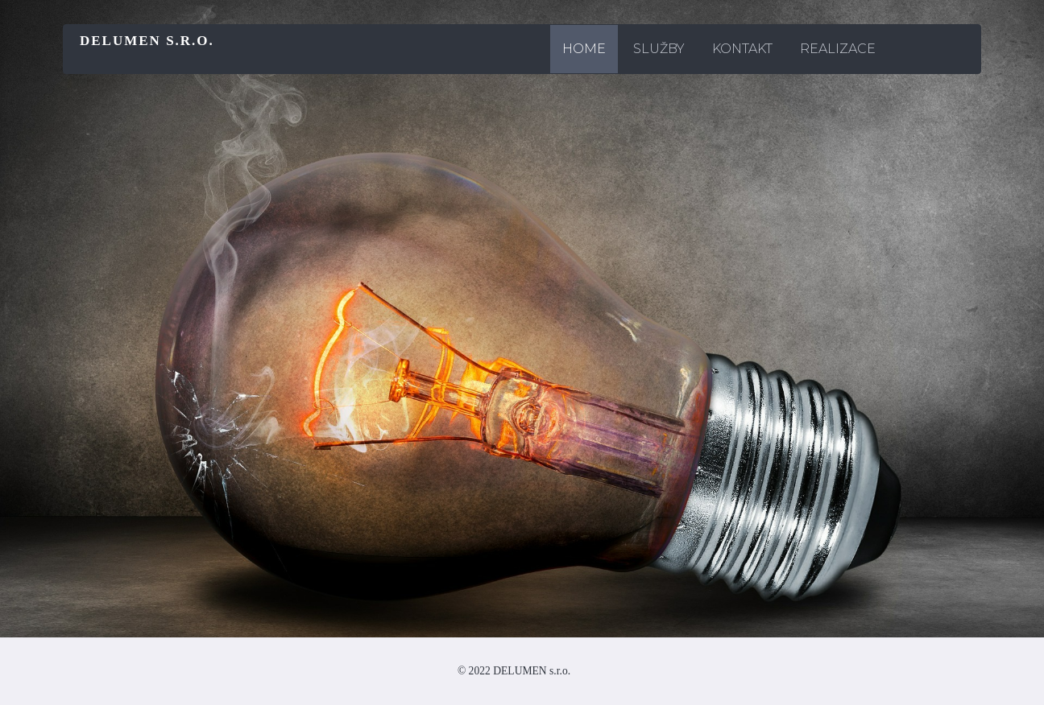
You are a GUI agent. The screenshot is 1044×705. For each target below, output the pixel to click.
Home (584, 48)
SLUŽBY (659, 48)
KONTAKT (742, 48)
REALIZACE (838, 48)
